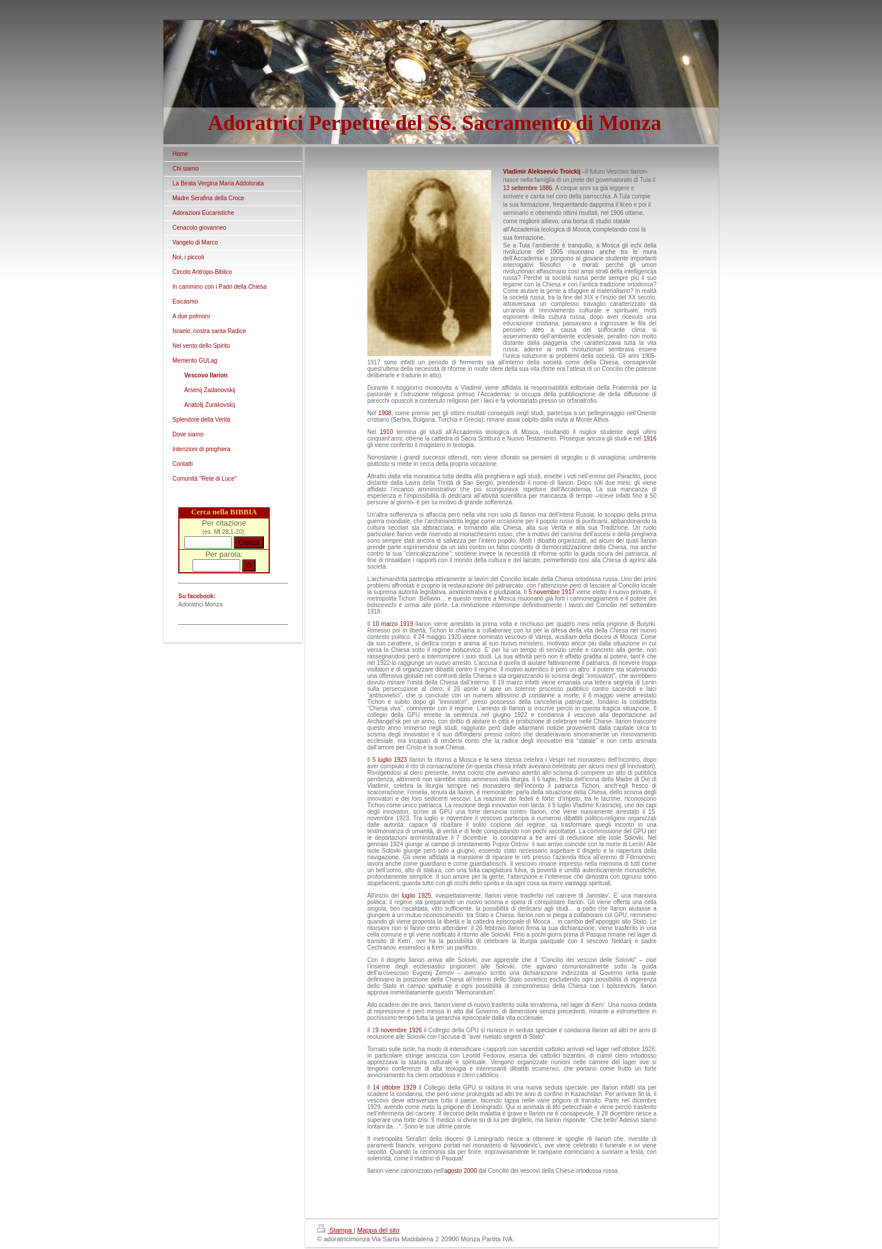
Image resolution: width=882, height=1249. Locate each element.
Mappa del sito (378, 1230)
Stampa (335, 1230)
